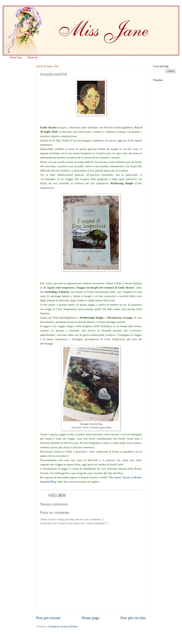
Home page (90, 618)
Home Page (16, 57)
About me (32, 57)
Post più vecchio (133, 618)
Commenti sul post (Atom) (62, 626)
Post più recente (48, 618)
